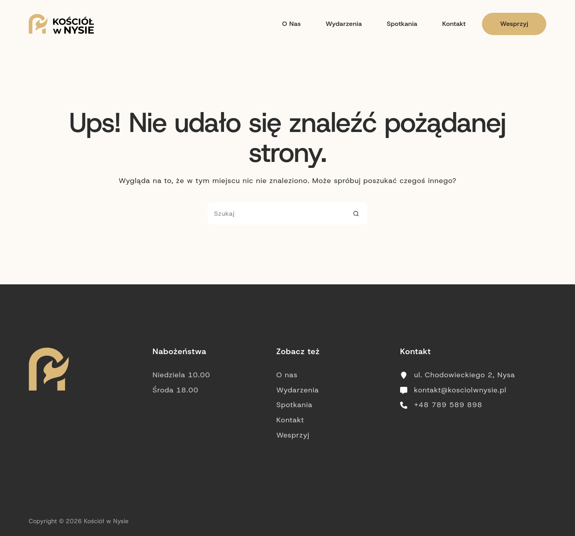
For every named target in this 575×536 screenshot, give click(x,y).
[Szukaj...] (276, 213)
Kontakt (454, 24)
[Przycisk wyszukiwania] (356, 213)
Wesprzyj (514, 24)
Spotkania (402, 24)
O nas (291, 24)
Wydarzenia (344, 24)
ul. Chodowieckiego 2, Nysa (464, 375)
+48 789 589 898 (448, 405)
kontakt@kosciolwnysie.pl (460, 390)
